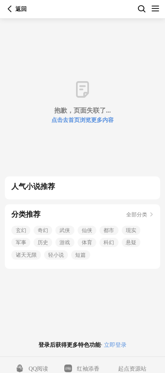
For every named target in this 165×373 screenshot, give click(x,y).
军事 (21, 242)
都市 (109, 230)
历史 (43, 242)
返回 (10, 9)
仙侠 (87, 230)
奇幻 (43, 230)
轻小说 (56, 255)
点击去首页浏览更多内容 (82, 120)
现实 (131, 230)
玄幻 (21, 230)
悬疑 (131, 242)
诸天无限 (26, 255)
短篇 (80, 255)
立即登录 (114, 345)
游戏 (64, 242)
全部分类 (139, 215)
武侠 (64, 230)
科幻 (109, 242)
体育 (87, 242)
